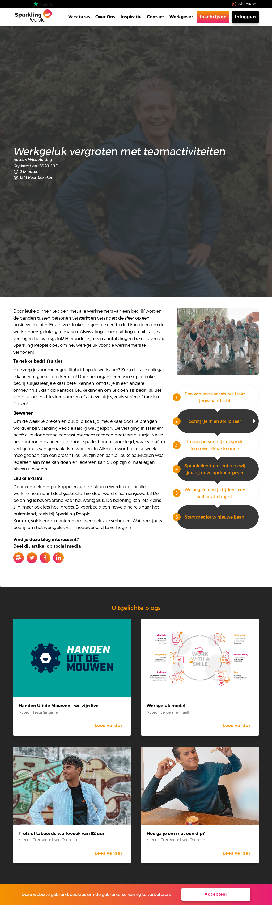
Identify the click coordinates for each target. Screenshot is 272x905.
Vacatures (79, 16)
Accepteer (216, 894)
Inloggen (245, 16)
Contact (155, 16)
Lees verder (109, 725)
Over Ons (105, 16)
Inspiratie (131, 16)
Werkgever (181, 16)
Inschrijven (213, 16)
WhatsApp (246, 4)
